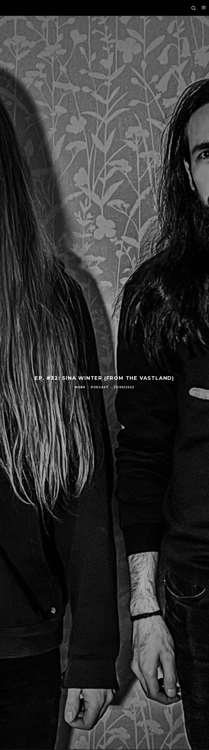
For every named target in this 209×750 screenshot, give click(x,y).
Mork (80, 387)
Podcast (99, 387)
